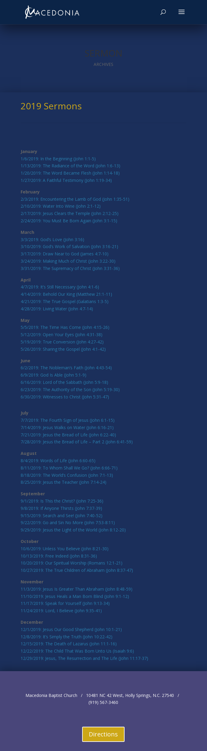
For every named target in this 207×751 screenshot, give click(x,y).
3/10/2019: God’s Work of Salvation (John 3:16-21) (69, 246)
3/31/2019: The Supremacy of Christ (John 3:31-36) (70, 268)
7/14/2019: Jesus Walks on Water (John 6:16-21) (67, 427)
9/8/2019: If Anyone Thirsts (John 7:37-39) (61, 508)
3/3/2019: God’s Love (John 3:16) (52, 239)
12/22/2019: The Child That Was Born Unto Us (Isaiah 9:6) (77, 651)
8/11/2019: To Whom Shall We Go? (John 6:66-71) (69, 468)
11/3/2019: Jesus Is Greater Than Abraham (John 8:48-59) (76, 589)
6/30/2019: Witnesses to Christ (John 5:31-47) (65, 397)
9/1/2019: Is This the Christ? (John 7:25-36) (62, 501)
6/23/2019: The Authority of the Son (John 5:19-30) (70, 389)
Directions (103, 734)
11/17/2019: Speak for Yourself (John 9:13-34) (65, 603)
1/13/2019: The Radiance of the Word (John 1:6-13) (70, 166)
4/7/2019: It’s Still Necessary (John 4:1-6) (60, 287)
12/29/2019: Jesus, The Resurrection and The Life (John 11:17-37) (84, 658)
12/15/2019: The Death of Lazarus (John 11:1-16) (69, 644)
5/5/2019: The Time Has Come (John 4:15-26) (65, 327)
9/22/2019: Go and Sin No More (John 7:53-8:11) (68, 522)
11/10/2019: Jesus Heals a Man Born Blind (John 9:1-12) (75, 596)
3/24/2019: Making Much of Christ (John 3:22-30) (68, 261)
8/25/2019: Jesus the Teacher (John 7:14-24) (63, 482)
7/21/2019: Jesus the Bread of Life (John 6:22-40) (68, 435)
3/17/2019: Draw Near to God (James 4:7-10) (65, 254)
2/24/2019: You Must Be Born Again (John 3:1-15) (69, 221)
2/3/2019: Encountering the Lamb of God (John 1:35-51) (75, 199)
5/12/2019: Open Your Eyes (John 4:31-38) (61, 334)
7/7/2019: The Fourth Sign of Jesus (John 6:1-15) (68, 420)
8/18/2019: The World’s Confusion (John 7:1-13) (67, 475)
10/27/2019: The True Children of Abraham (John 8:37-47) (77, 570)
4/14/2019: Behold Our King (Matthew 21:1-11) (66, 294)
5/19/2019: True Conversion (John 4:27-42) (62, 342)
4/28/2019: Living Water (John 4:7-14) (57, 309)
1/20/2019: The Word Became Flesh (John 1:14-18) (70, 173)
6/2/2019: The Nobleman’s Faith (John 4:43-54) (66, 367)
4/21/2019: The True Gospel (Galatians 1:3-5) (65, 301)
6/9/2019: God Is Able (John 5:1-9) (53, 375)
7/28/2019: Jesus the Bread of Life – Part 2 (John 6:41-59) (77, 442)
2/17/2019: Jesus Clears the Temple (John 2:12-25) (70, 213)
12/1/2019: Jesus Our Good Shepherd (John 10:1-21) (71, 629)
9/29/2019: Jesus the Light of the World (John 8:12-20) (73, 530)
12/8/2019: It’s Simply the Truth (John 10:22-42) (66, 637)
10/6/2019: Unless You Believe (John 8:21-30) (65, 548)
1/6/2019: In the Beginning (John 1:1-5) (58, 159)
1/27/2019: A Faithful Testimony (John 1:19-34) (66, 180)
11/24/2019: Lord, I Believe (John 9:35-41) (61, 610)
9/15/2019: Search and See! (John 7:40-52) (61, 515)
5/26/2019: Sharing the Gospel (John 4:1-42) (63, 349)
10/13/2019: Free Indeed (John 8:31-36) (59, 556)
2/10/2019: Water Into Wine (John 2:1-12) (61, 206)
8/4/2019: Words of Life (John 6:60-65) (58, 460)
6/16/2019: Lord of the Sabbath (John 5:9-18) (64, 382)
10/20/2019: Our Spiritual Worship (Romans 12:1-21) (71, 563)
